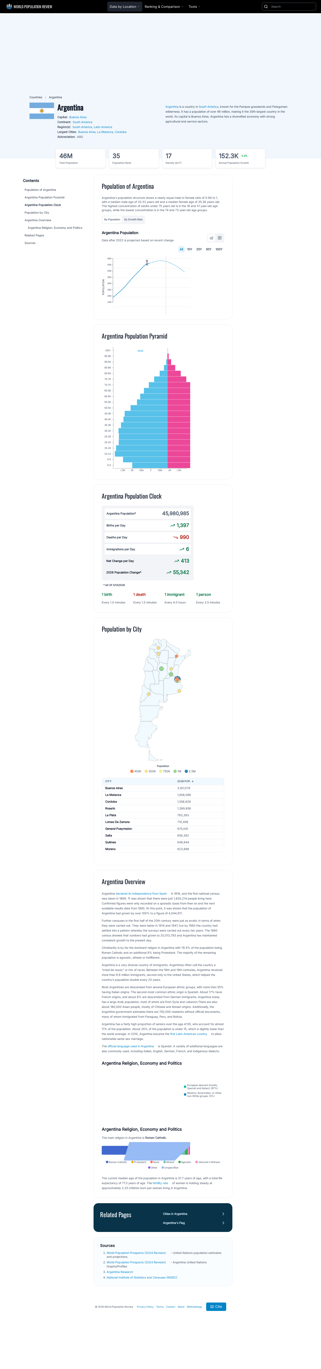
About (181, 1348)
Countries (36, 97)
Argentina (172, 106)
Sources (30, 243)
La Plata (110, 839)
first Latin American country (188, 1057)
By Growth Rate (133, 219)
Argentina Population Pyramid (44, 197)
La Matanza (105, 132)
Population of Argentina (40, 189)
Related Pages (34, 235)
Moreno (110, 873)
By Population (112, 219)
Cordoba (121, 132)
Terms (160, 1348)
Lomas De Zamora (117, 845)
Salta (108, 859)
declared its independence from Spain (141, 917)
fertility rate (160, 1224)
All (181, 249)
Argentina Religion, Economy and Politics (55, 227)
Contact (170, 1348)
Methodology (194, 1348)
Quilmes (110, 866)
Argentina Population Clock (43, 205)
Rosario (110, 832)
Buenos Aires (78, 117)
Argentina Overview (38, 220)
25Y (199, 249)
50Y (208, 249)
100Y (219, 249)
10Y (189, 249)
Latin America (103, 127)
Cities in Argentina (175, 1255)
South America (82, 122)
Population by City (37, 212)
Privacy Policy (145, 1348)
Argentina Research (120, 1313)
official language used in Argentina (131, 1070)
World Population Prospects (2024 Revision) (137, 1294)
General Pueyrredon (118, 852)
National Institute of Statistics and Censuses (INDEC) (142, 1319)
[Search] (293, 6)
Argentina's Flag (174, 1264)
